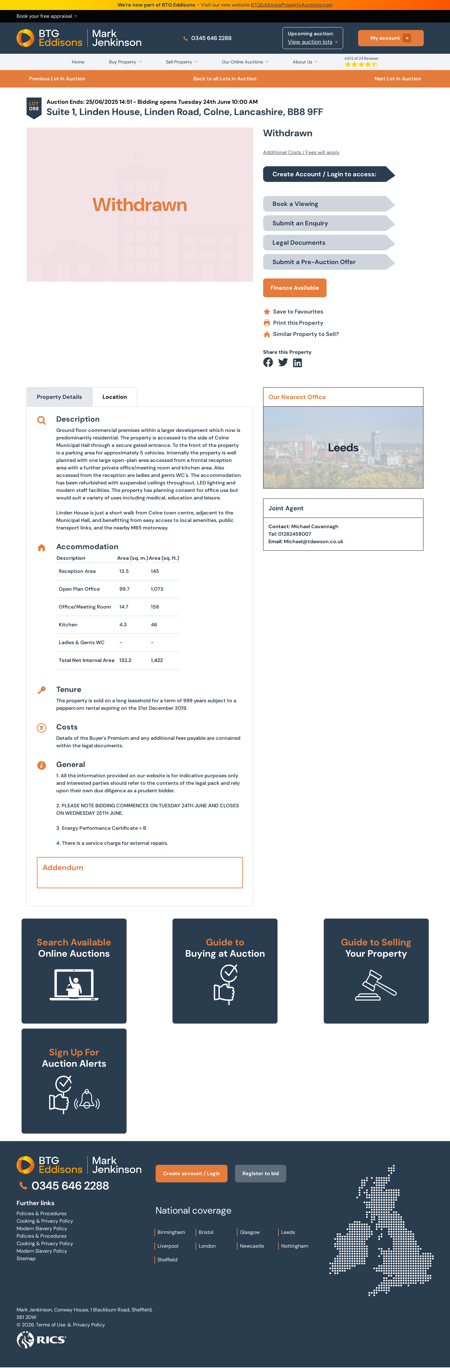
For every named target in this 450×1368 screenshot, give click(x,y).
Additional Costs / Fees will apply (301, 152)
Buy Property (122, 62)
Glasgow (250, 1232)
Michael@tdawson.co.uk (313, 541)
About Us (302, 62)
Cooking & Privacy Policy (45, 1221)
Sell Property (179, 62)
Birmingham (171, 1232)
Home (78, 62)
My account (391, 38)
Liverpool (168, 1246)
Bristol (206, 1232)
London (207, 1246)
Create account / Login (191, 1173)
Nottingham (294, 1246)
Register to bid (260, 1173)
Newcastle (252, 1246)
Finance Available (295, 288)
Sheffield (168, 1259)
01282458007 (294, 534)
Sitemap (26, 1258)
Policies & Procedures (42, 1213)
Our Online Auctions (242, 62)
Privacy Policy (89, 1324)
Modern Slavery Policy (42, 1228)
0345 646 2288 (207, 38)
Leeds (288, 1232)
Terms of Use (51, 1324)
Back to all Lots (225, 78)
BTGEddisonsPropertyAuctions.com (291, 5)
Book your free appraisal (47, 16)
